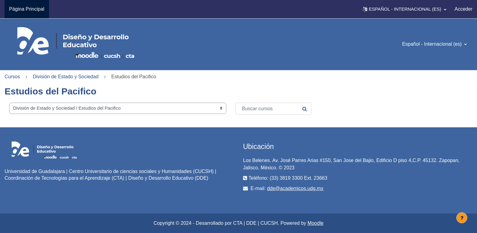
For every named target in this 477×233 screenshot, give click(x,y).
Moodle (315, 223)
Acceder (463, 9)
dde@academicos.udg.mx (295, 188)
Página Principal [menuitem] (26, 9)
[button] (404, 9)
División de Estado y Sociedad (66, 76)
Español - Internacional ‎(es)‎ (432, 44)
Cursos (12, 76)
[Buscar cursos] (273, 109)
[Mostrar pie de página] (461, 217)
